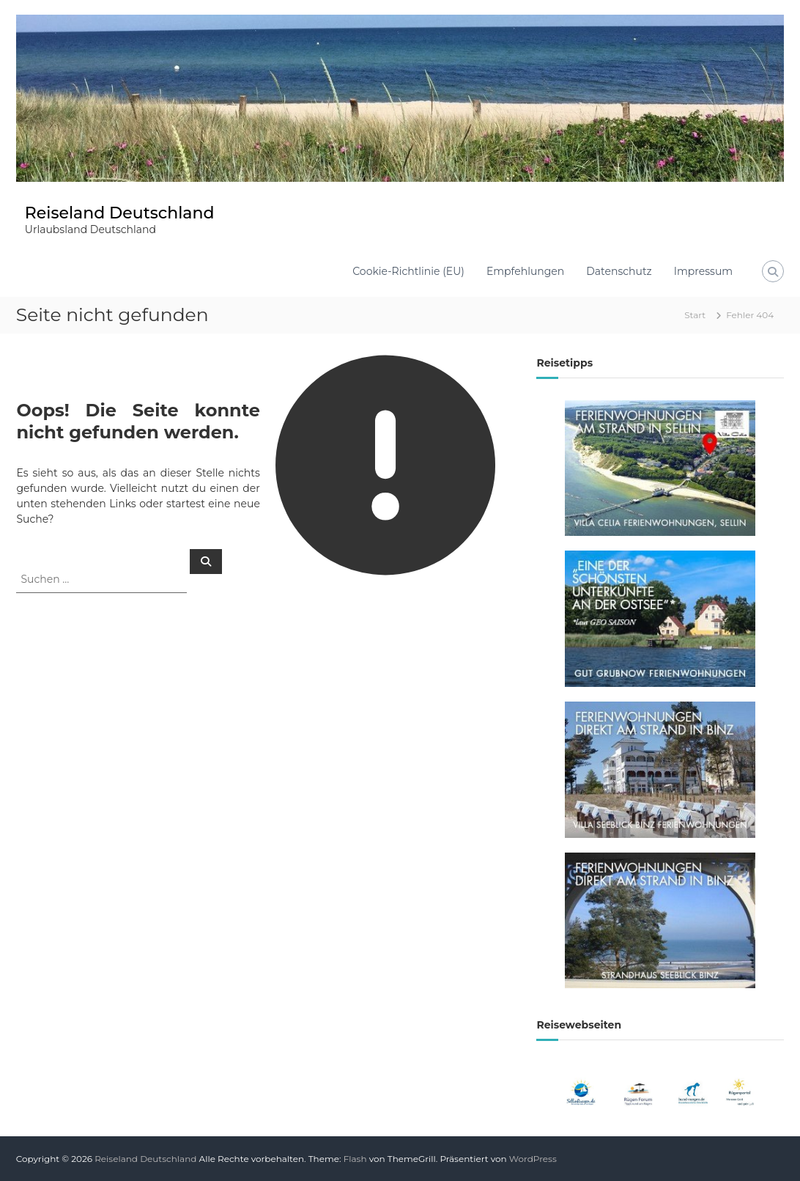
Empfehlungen (525, 271)
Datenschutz (618, 271)
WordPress (533, 1158)
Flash (355, 1158)
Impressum (703, 271)
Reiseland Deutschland (120, 213)
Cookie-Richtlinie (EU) (408, 271)
